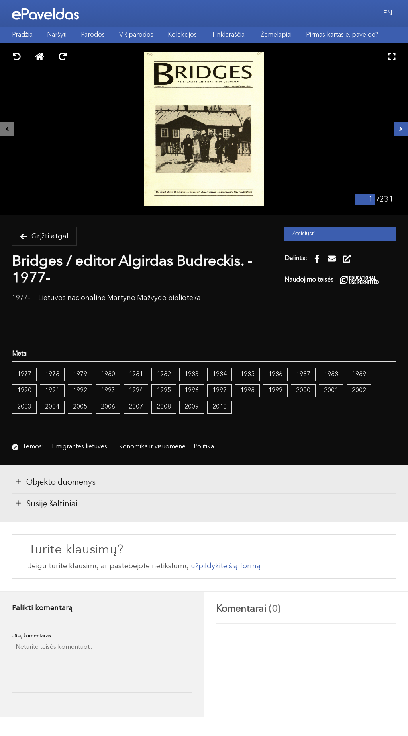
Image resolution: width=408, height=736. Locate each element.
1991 (52, 390)
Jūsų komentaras (31, 636)
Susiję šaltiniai (46, 503)
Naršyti (57, 35)
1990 (24, 390)
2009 (191, 407)
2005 (80, 407)
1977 (24, 374)
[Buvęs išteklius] (7, 129)
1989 (359, 374)
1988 (331, 374)
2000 (303, 390)
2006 (108, 407)
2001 (331, 390)
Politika (204, 447)
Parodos (93, 35)
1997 (219, 390)
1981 (136, 374)
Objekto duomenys (55, 482)
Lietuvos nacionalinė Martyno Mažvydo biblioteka (119, 298)
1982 (164, 374)
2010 (219, 407)
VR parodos (136, 35)
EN (387, 13)
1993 (108, 390)
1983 (191, 374)
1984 (219, 374)
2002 (359, 390)
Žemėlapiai (276, 35)
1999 (275, 390)
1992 (80, 390)
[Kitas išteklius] (401, 129)
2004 (52, 407)
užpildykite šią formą (226, 566)
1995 (164, 390)
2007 (136, 407)
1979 (80, 374)
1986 (275, 374)
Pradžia (22, 35)
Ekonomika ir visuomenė (150, 447)
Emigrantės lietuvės (79, 447)
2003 (24, 407)
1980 (108, 374)
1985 (247, 374)
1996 (191, 390)
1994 (136, 390)
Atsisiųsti (303, 233)
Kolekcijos (182, 35)
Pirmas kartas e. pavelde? (342, 35)
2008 (164, 407)
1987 (303, 374)
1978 (52, 374)
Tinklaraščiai (228, 35)
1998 (247, 390)
